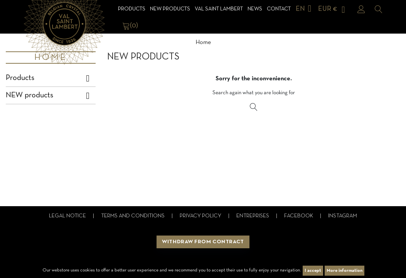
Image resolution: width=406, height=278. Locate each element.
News (255, 9)
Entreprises (253, 216)
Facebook (299, 216)
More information (344, 271)
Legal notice (68, 216)
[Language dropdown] (305, 9)
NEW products (170, 9)
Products (131, 9)
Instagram (342, 216)
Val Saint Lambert (219, 9)
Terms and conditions (133, 216)
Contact (279, 9)
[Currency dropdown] (333, 9)
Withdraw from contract (203, 241)
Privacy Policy (201, 216)
